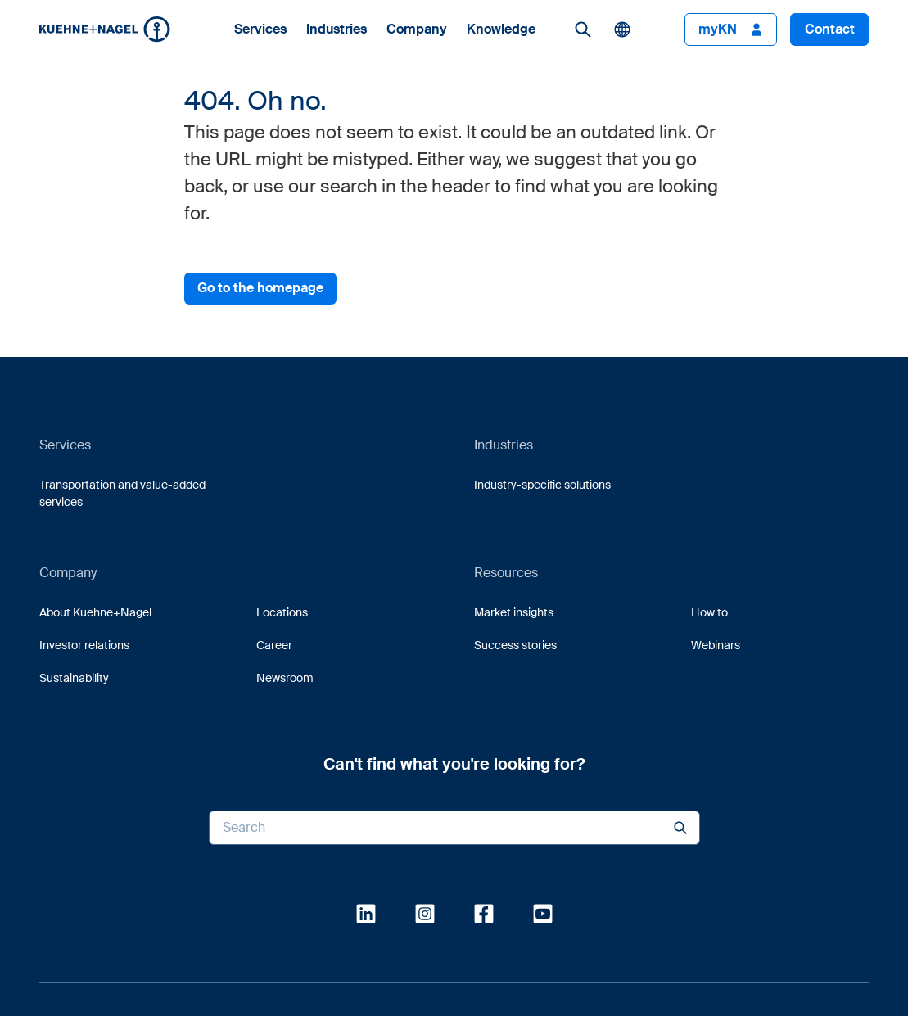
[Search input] (454, 828)
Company (416, 29)
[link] (583, 29)
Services (260, 29)
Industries (336, 29)
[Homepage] (104, 29)
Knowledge (501, 29)
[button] (104, 29)
